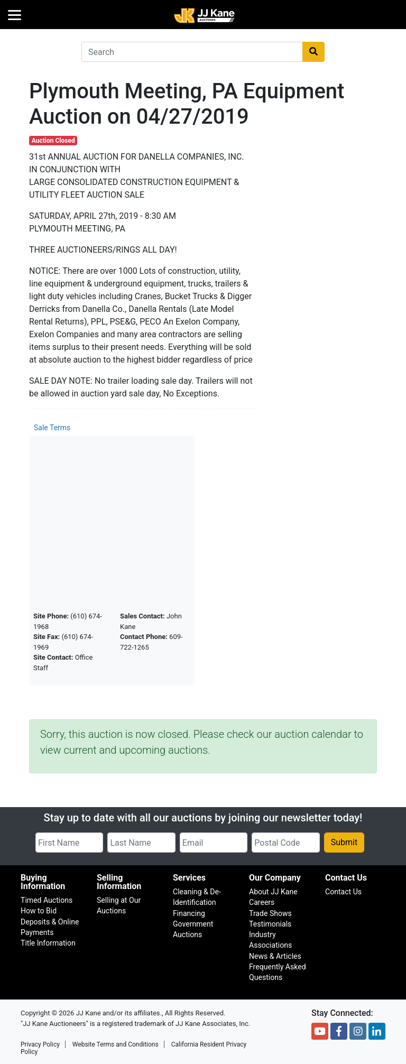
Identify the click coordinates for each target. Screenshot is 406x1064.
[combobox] (192, 52)
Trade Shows (270, 913)
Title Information (48, 943)
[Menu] (14, 14)
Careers (261, 902)
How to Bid (39, 910)
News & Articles (275, 956)
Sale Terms (52, 427)
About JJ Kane (273, 891)
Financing (189, 913)
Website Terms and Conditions (115, 1044)
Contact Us (343, 891)
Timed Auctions (46, 900)
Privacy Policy (40, 1044)
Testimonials (270, 924)
